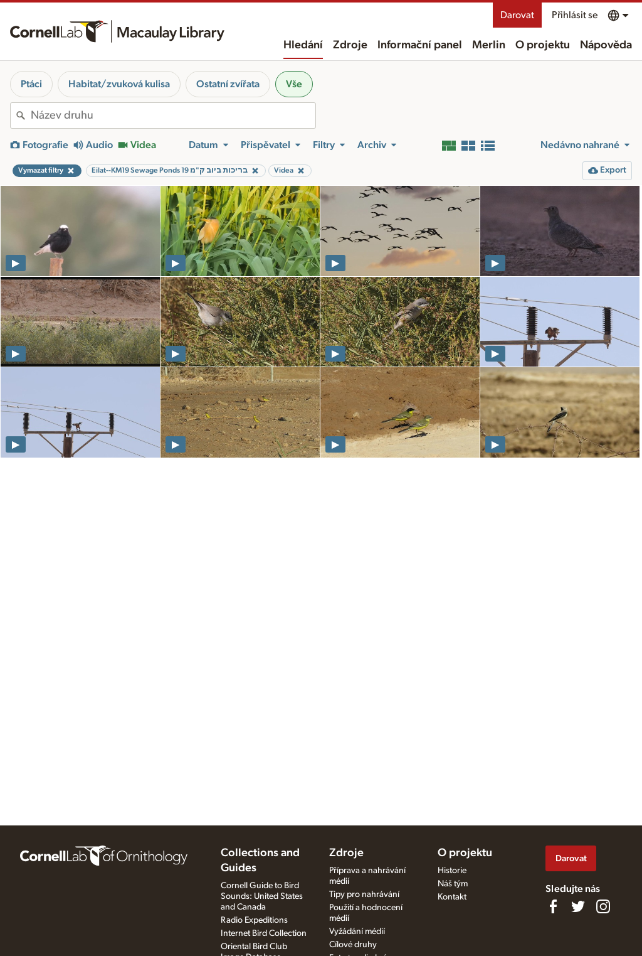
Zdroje (350, 45)
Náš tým (453, 883)
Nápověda (606, 45)
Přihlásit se (574, 15)
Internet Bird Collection (264, 933)
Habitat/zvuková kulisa (119, 84)
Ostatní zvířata (228, 84)
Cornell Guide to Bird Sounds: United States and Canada (262, 896)
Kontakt (452, 897)
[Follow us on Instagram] (603, 906)
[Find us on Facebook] (552, 906)
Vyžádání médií (357, 931)
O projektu (542, 45)
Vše (294, 84)
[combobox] (173, 115)
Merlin (488, 45)
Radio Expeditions (254, 920)
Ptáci (31, 84)
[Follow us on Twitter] (578, 906)
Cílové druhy (353, 944)
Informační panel (419, 45)
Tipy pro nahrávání (364, 894)
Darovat (517, 15)
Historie (452, 870)
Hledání (303, 45)
